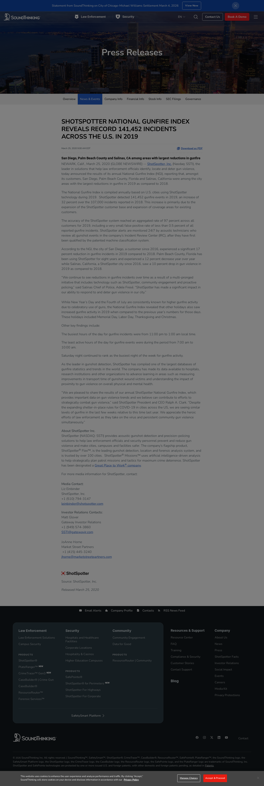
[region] (132, 778)
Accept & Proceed (215, 778)
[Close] (258, 778)
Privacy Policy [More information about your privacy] (131, 779)
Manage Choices (189, 778)
